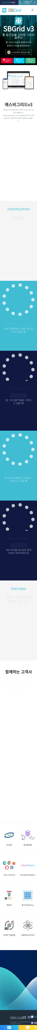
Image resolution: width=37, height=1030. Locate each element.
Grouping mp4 (18, 452)
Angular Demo (7, 60)
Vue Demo (30, 60)
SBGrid (11, 10)
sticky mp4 (18, 302)
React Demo (19, 60)
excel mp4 (18, 372)
